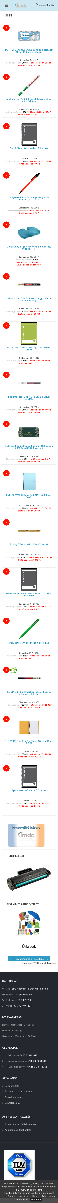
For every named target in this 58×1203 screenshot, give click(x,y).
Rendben (36, 1199)
